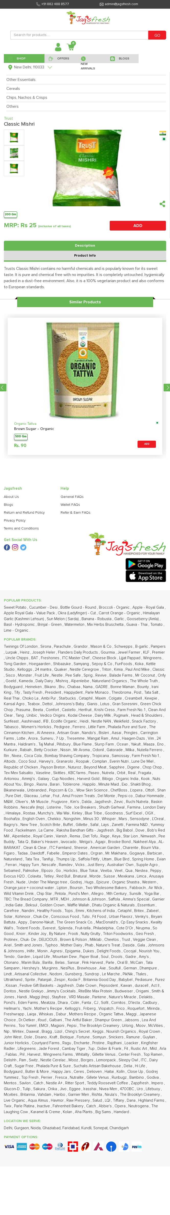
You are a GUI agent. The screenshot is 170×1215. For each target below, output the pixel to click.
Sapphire (117, 767)
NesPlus (68, 968)
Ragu (67, 1043)
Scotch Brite (50, 825)
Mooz (74, 1060)
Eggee (75, 1089)
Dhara (63, 1003)
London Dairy (154, 807)
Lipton (62, 888)
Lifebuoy (153, 1089)
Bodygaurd (14, 1072)
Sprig (89, 675)
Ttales (141, 974)
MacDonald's (107, 922)
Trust (126, 940)
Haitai (110, 1072)
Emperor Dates (75, 853)
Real (132, 773)
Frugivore (60, 802)
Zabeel (153, 911)
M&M (9, 802)
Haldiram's (27, 744)
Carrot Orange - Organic (120, 613)
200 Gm (10, 214)
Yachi (27, 1009)
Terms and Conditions (21, 528)
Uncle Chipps (17, 658)
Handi (22, 997)
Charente (131, 848)
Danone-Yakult (42, 922)
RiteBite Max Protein (95, 991)
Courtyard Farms (46, 1043)
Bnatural (80, 876)
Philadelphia (104, 928)
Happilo (90, 784)
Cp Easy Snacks (135, 922)
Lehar (46, 796)
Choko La (30, 698)
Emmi (80, 911)
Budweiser (124, 991)
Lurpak (12, 652)
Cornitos (119, 1003)
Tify (17, 692)
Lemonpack (106, 1060)
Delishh (10, 1060)
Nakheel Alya (145, 842)
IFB (46, 721)
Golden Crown (52, 905)
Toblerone (71, 784)
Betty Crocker (46, 750)
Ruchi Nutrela (137, 802)
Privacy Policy (15, 520)
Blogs (8, 505)
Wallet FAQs (70, 505)
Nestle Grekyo (31, 991)
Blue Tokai (89, 871)
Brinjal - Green (50, 625)
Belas (60, 963)
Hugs (90, 882)
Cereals (13, 89)
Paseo (94, 773)
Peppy (156, 871)
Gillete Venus (98, 1077)
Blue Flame (83, 744)
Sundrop (92, 974)
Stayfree (59, 997)
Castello (69, 710)
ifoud (42, 1020)
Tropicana (101, 756)
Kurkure (11, 750)
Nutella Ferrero (150, 750)
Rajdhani (115, 1043)
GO (157, 35)
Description (85, 245)
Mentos (11, 1083)
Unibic (32, 715)
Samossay (121, 756)
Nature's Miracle (123, 997)
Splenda (65, 928)
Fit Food (99, 917)
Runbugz (120, 1077)
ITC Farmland (60, 848)
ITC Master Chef (76, 658)
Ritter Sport (75, 1083)
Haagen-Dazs (134, 738)
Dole (28, 1037)
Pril (23, 1054)
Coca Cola (33, 756)
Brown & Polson (74, 940)
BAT (35, 658)
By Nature (57, 934)
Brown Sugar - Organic (34, 429)
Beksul (32, 905)
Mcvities (11, 1095)
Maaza (149, 744)
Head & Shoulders (147, 715)
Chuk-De (41, 917)
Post (138, 692)
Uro (140, 1089)
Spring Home (143, 859)
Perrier (47, 1077)
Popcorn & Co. (62, 790)
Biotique (67, 1037)
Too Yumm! (27, 1026)
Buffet (68, 825)
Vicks (80, 865)
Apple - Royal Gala (148, 607)
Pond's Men (79, 894)
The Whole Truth (144, 681)
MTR (54, 899)
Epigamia (73, 951)
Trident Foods (28, 928)
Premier (158, 652)
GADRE (102, 687)
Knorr (21, 934)
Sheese (81, 848)
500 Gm (21, 436)
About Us (11, 497)
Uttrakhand (13, 980)
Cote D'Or (125, 928)
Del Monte (107, 796)
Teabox (34, 704)
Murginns (50, 968)
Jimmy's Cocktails (61, 991)
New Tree (29, 825)
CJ (96, 1003)
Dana (132, 1100)
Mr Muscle (40, 802)
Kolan (68, 1112)
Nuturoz (75, 767)
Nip (7, 1031)
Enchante (82, 1043)
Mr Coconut (145, 675)
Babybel (126, 980)
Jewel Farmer (129, 652)
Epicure (103, 882)
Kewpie (151, 698)
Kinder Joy (37, 934)
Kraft (54, 1037)
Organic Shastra (126, 882)
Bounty (143, 687)
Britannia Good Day (100, 980)
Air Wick (156, 888)
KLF (146, 652)
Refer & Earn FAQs (75, 512)
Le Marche (111, 974)
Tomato (157, 625)
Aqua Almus (38, 1100)
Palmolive (31, 871)
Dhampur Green (109, 1020)
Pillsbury (64, 744)
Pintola (61, 894)
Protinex (11, 940)
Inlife (31, 951)
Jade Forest (49, 1049)
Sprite (30, 980)
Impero (157, 1083)
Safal (94, 825)
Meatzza (48, 1003)
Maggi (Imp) (40, 997)
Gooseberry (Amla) (143, 619)
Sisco (11, 675)
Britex (139, 911)
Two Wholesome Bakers (106, 888)
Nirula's (111, 1095)
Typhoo (52, 945)
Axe (103, 968)
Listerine (54, 807)
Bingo (29, 784)
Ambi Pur (49, 698)
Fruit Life (42, 675)
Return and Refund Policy (24, 512)
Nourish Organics (121, 1031)
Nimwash (149, 836)
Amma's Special (136, 899)
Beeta (38, 710)
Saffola (114, 899)
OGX (149, 813)
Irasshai (90, 1089)
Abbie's (106, 1106)
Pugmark (121, 715)
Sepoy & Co (102, 664)
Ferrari (12, 865)
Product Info (85, 255)
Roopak (83, 761)
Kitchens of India (101, 911)
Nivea (17, 756)
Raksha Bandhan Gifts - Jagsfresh (85, 830)
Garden (24, 957)
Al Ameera (46, 733)
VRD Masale (79, 997)
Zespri (60, 980)
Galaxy (44, 779)
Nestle (58, 675)
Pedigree (62, 727)
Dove (140, 830)
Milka (130, 750)
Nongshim (73, 819)
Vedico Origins (53, 715)
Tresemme (76, 738)
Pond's (10, 1003)
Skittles (59, 773)
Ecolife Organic (64, 721)
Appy (23, 922)
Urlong (128, 1026)
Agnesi (56, 951)
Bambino (137, 1077)
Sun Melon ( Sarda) (63, 619)
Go (59, 871)
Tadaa (23, 853)
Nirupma (143, 928)
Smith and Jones (28, 945)
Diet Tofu (91, 836)
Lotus (105, 704)
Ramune (133, 1037)
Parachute (63, 646)
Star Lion (131, 836)
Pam (23, 1060)
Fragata (145, 773)
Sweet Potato (15, 607)
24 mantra (43, 669)
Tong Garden (15, 664)
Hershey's (31, 968)
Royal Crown (150, 1031)
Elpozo (47, 871)
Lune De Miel (142, 761)
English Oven (34, 819)
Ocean (123, 744)
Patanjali (45, 980)
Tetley (49, 876)
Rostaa (29, 813)
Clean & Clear (35, 848)
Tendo (10, 957)
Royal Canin (43, 836)
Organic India (127, 779)
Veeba (106, 871)
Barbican (155, 853)
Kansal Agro (15, 704)
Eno (161, 744)
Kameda (26, 681)
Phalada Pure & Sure (54, 1066)
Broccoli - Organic (115, 607)
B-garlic (142, 646)
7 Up (60, 738)
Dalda (87, 802)
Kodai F (75, 980)
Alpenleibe (80, 681)
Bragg (47, 1031)
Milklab (96, 940)
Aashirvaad (31, 721)
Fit (126, 1049)
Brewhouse (87, 968)
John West (13, 1037)
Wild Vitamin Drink (19, 894)
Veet (119, 871)
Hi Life (140, 1066)
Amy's (144, 957)
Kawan (127, 986)
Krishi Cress (105, 710)
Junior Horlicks (17, 1043)
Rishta (97, 1095)
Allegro (98, 894)
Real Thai (12, 698)
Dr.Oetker (27, 1020)
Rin (7, 756)
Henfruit (85, 710)
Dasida (129, 945)
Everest (49, 928)
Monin (43, 951)
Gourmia (108, 652)
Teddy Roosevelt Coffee (108, 1083)
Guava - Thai (137, 625)
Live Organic (15, 1100)
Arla (163, 1049)
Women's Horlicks (36, 727)
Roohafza (12, 819)
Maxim (101, 698)
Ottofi (150, 790)
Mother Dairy (72, 945)
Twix (8, 1106)
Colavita (35, 876)
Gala (141, 945)
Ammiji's (29, 779)
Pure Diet (14, 796)
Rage (105, 836)
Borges (87, 1060)
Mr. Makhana (116, 853)
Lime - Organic (16, 630)
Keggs (99, 1031)
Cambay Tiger (74, 1049)
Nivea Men (108, 1089)
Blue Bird (122, 859)
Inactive (44, 1106)
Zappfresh (140, 1083)
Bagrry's (11, 825)
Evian (161, 859)
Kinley (77, 813)
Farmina (134, 807)
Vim (151, 738)
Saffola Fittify (89, 859)
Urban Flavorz (121, 917)
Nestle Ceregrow (85, 669)
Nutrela (108, 773)
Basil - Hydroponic (20, 625)
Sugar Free (25, 1066)
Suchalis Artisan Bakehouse (98, 1066)
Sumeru (47, 738)
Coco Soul (27, 761)
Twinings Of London (21, 646)
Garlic (119, 619)
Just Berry (96, 865)
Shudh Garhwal (112, 807)
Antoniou (12, 779)
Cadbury (150, 1003)
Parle (110, 963)
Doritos (10, 991)
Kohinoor (23, 917)
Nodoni (56, 974)
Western (149, 882)
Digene (134, 767)
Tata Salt (151, 692)
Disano (41, 1037)
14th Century (117, 894)
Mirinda (154, 1009)
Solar (9, 917)
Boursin (77, 888)
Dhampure (149, 968)
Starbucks (68, 698)
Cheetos (112, 940)
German (130, 968)
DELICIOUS (48, 940)
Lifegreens (27, 1049)
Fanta (87, 1003)
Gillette (82, 825)
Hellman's (12, 1009)
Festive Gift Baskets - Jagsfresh (47, 986)
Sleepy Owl (129, 1060)
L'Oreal (158, 819)
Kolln (121, 1072)
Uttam (107, 859)
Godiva (153, 1077)
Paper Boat (89, 957)
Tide (68, 807)
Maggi (132, 1014)
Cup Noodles (63, 779)
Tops (69, 911)
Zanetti (118, 825)
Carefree (12, 911)
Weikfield (122, 721)
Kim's (75, 802)
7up (92, 1049)
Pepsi (72, 1026)
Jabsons (132, 1020)
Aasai (117, 733)
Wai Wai (63, 813)
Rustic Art (139, 1049)
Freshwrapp (14, 1014)
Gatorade (115, 750)
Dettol (47, 704)
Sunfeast (12, 721)
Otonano (12, 963)
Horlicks (71, 871)
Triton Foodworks (118, 934)
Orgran (97, 853)
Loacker (131, 1043)
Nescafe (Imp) (33, 807)
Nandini (28, 911)
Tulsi (86, 917)
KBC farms (77, 773)
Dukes (89, 951)
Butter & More (37, 1072)
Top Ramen (153, 1054)
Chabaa (74, 687)
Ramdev (66, 865)
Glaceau (31, 796)
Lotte (21, 738)
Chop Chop (152, 767)
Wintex (18, 1031)
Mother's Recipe (48, 1009)
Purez (160, 980)
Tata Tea (32, 859)
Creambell (134, 698)
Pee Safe (73, 675)
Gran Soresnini (125, 704)
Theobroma (121, 692)
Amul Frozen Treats (79, 796)
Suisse (110, 876)
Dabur (61, 1014)
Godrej (76, 882)
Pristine (99, 1043)
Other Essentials (21, 80)
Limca (142, 876)
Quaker (61, 669)
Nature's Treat (108, 945)
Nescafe (49, 865)
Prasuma (23, 710)
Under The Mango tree (48, 882)
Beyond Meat (95, 767)
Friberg (90, 1009)
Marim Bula (31, 963)
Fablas (12, 1054)
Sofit (105, 1003)
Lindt (8, 974)
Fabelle (54, 853)
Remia (75, 836)
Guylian (149, 1037)
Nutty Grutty (91, 934)
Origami (143, 991)
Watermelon (74, 625)
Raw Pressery (78, 1100)
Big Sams (103, 1112)
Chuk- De (28, 940)
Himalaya (13, 813)
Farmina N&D (137, 825)
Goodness (114, 813)
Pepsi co (126, 796)
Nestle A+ (54, 1083)
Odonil (99, 750)
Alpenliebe (21, 836)
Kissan (12, 986)
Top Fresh (30, 1077)
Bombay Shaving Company (67, 756)
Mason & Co (101, 646)
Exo (125, 784)
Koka (139, 664)
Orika (53, 1089)
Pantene (99, 997)
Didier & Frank (109, 1049)
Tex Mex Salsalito (19, 773)
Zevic (119, 802)
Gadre (131, 957)
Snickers (116, 1037)
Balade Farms (121, 675)
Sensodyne (140, 819)
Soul (105, 957)
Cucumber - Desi (44, 607)
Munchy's (46, 813)
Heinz (25, 652)
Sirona (46, 646)
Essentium (147, 905)
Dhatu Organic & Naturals (114, 905)
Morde (95, 876)
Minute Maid (109, 784)
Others (12, 106)
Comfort (53, 710)
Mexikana (126, 876)
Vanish (62, 836)
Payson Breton (53, 767)
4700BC (127, 1089)
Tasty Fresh (33, 692)
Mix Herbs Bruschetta (105, 625)
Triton (107, 669)
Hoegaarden (40, 664)
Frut (56, 796)
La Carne (47, 830)
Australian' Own (120, 865)
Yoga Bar (152, 894)
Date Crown (86, 986)
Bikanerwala (14, 790)
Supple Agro (147, 865)
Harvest (34, 1054)
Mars (123, 819)
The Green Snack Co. (75, 922)
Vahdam (45, 1095)
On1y (162, 675)
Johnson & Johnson (89, 899)
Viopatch (106, 1009)
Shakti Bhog (141, 784)
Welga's (86, 842)
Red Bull (63, 876)
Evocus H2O (15, 876)
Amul (115, 738)
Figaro (10, 853)
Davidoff (37, 853)
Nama (88, 687)
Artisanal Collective (31, 974)
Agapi (100, 842)
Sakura (39, 1089)
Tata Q (23, 842)
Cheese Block (104, 658)
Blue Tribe (94, 813)
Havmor (58, 1100)
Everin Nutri (120, 761)
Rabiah (26, 750)
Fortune (84, 1037)
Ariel (8, 945)
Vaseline (43, 773)
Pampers (158, 646)
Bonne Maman (122, 687)
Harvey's (46, 761)
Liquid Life (42, 957)
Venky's (142, 917)
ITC (144, 1060)
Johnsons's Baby (70, 704)
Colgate (116, 698)
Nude (21, 882)
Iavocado (69, 842)
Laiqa (32, 1014)
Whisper (109, 819)
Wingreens (153, 658)
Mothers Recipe (83, 1014)
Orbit (121, 773)
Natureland (13, 859)
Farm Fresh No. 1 (132, 710)
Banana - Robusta (97, 619)
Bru (62, 687)
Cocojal (130, 951)
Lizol (59, 1031)
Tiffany (119, 1100)
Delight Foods (109, 951)
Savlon (25, 1083)
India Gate (15, 905)
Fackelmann (26, 830)
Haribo (60, 1095)
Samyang (82, 664)
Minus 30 (91, 819)
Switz (34, 1060)
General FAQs (72, 497)
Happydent (74, 692)
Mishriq (62, 681)
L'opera (136, 790)
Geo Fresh (145, 934)
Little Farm (97, 727)
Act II (155, 986)
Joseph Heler (44, 652)
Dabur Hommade (150, 796)
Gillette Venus (104, 1054)
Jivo (63, 1089)
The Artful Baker (79, 1020)
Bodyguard (14, 687)
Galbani (56, 1020)
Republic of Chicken (21, 767)
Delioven (95, 1072)
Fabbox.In (138, 888)
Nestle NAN (101, 721)
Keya (116, 836)
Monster (25, 675)
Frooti (73, 934)
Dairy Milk (103, 715)
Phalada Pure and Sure (127, 727)
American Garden (105, 848)
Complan (100, 761)
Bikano (50, 687)
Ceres (79, 1072)
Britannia (28, 1095)
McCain (137, 963)
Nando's (89, 733)
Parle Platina (24, 1106)
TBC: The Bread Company (26, 899)
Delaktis (146, 997)
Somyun (100, 1037)
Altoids (10, 761)
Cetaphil (86, 698)
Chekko (55, 819)
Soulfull (115, 968)
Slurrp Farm (105, 744)
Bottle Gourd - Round (78, 607)
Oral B (123, 963)
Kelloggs (25, 669)
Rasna (42, 784)
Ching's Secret (78, 1031)
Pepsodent (109, 986)
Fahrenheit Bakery (68, 1106)
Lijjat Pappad (130, 658)
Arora (33, 738)
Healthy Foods (50, 911)
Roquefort (136, 1009)
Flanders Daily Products (78, 652)
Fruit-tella (83, 928)
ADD (137, 226)
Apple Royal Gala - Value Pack (30, 613)
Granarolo (65, 761)
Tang (20, 715)
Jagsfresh (103, 802)
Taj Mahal (46, 744)
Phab (89, 945)
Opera (121, 1106)
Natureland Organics (110, 681)
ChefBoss (119, 790)
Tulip (26, 1089)
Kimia (119, 669)
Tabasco (11, 727)
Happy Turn (29, 865)
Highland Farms (151, 1100)
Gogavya (137, 853)
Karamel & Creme (46, 1112)
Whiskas (46, 1014)
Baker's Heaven (45, 842)
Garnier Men (79, 1095)
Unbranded (37, 790)
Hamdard (122, 1112)
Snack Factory (144, 721)
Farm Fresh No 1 (146, 756)
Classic (158, 669)
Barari (55, 784)
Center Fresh (130, 1054)
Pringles (131, 733)
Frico (121, 1009)
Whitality (83, 1054)
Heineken (34, 687)
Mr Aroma (82, 750)
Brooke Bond (120, 842)
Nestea (142, 871)
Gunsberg (74, 974)
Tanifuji (48, 859)
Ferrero (79, 727)
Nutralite (77, 1077)
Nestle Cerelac (53, 1060)
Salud (98, 1100)
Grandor (81, 646)
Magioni (58, 1026)
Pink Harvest (93, 963)
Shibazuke (62, 664)
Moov (141, 1026)
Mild (154, 1049)
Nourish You (149, 951)
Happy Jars (62, 1072)
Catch (38, 1083)
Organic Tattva (25, 424)
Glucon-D (12, 1089)
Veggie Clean (145, 940)
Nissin (66, 750)
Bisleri (104, 733)
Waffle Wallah (78, 905)
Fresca (61, 1077)
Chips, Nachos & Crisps (26, 97)
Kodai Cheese (80, 715)
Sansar (73, 963)
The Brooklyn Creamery (99, 1026)
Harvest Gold (88, 779)
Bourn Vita (150, 848)
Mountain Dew (65, 957)
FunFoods (124, 664)
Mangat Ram (98, 738)
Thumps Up (66, 859)
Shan (161, 790)
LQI (108, 1100)
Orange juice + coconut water (29, 888)
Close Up (135, 1072)
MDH (65, 899)
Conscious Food (65, 917)
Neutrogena (139, 1106)
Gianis (92, 704)
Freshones (50, 658)
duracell (142, 986)
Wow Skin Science (92, 790)
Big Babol (125, 830)
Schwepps (123, 646)
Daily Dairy (45, 681)
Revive (101, 675)
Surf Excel (134, 813)
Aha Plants (84, 1112)
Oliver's (22, 802)
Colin (75, 1003)
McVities (156, 1026)
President (53, 692)
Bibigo (108, 779)
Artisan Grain (68, 733)
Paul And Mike (138, 669)
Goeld (11, 681)
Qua (129, 871)
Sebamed (12, 871)
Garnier (158, 899)
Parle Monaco (97, 692)
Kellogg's (73, 1009)
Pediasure (144, 980)
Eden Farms (28, 1003)
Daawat (33, 1031)
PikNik (128, 974)
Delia (128, 1066)
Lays (105, 825)
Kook (146, 779)
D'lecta (134, 1003)
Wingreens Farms (58, 1054)
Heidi (84, 721)
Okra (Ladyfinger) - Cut (77, 613)
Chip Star (45, 894)
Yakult (136, 744)
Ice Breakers (85, 807)
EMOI (44, 1026)
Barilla (47, 963)
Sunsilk (135, 894)
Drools (117, 957)
